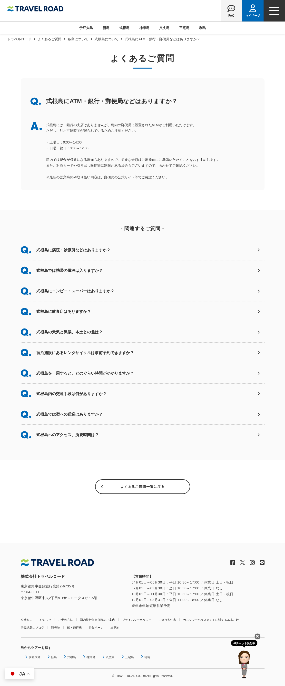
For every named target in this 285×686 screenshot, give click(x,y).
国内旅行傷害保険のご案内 (97, 620)
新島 (106, 28)
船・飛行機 (74, 627)
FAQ (231, 15)
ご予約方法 (65, 620)
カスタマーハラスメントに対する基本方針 (211, 620)
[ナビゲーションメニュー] (274, 11)
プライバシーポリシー (136, 620)
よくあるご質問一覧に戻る (142, 487)
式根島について (106, 39)
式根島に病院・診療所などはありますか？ (73, 250)
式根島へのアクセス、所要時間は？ (67, 435)
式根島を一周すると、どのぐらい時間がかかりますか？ (85, 373)
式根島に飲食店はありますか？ (63, 311)
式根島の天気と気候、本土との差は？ (69, 332)
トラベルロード (19, 39)
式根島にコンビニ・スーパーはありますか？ (75, 291)
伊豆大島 (86, 28)
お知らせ (45, 620)
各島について (78, 39)
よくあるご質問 (49, 39)
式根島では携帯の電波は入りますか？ (69, 270)
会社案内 (26, 620)
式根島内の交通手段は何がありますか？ (71, 394)
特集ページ (96, 627)
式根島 (124, 28)
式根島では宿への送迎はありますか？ (69, 414)
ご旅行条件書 (167, 620)
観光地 (55, 627)
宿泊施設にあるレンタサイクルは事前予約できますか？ (85, 353)
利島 (202, 28)
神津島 (144, 28)
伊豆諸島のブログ (32, 627)
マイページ (253, 15)
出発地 (114, 627)
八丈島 (164, 28)
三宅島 (184, 28)
